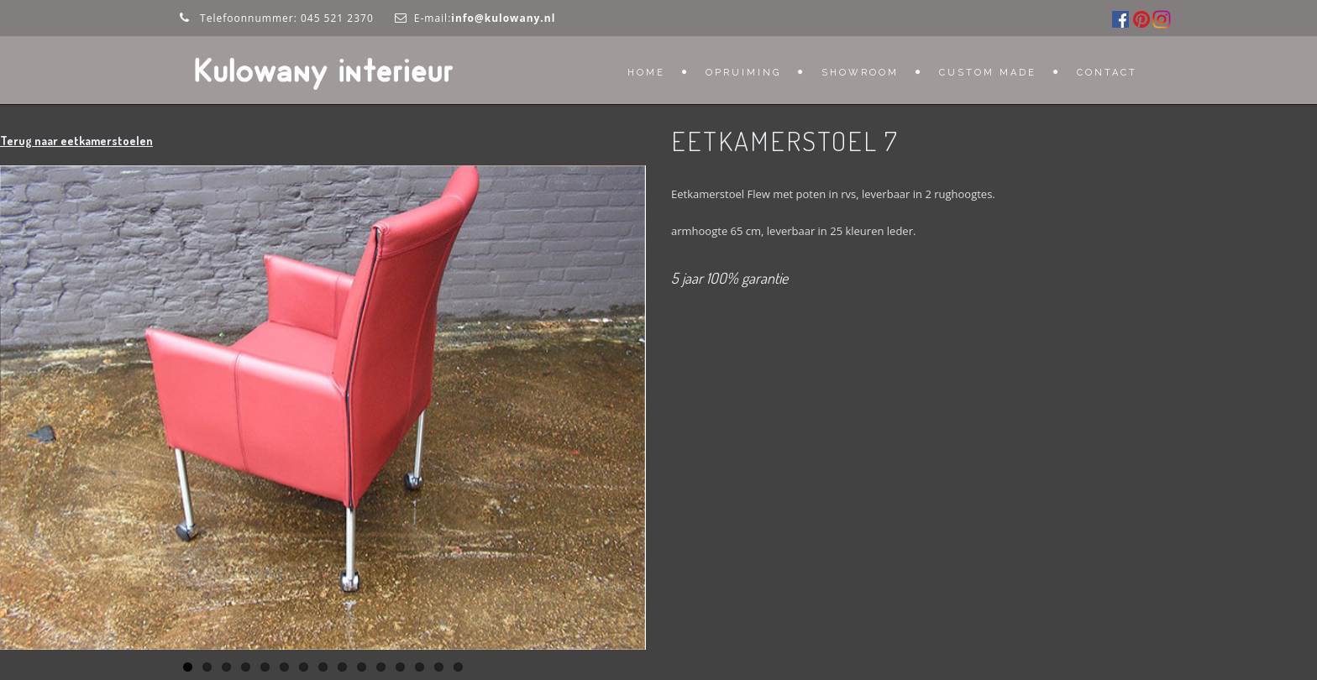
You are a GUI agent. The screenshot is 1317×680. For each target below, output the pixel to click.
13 (419, 667)
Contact (1107, 72)
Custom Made (987, 72)
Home (646, 72)
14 (438, 667)
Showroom (860, 72)
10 (361, 667)
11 (381, 667)
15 (458, 667)
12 (400, 667)
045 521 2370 (337, 18)
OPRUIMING (743, 72)
